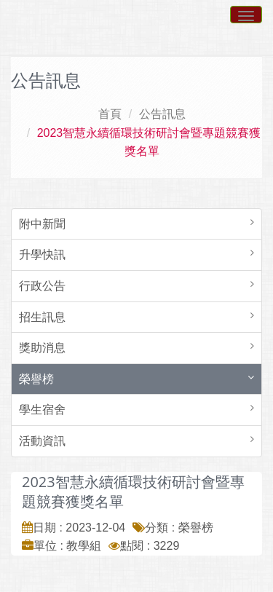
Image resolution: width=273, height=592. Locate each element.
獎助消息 (42, 348)
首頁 (110, 114)
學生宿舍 (42, 409)
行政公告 (42, 286)
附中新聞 (42, 224)
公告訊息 (162, 114)
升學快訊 (42, 254)
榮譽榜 (36, 379)
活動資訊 (42, 441)
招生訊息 (42, 317)
